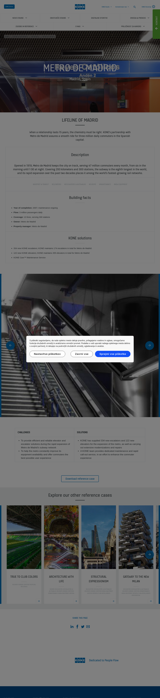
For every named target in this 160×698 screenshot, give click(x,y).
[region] (80, 349)
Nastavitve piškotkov (47, 353)
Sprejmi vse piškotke (112, 353)
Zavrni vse (81, 353)
